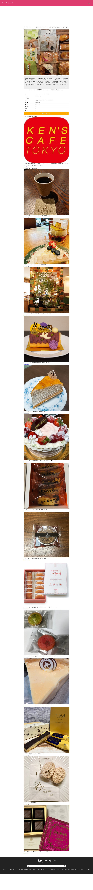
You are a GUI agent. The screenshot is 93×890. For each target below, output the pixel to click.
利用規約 (26, 869)
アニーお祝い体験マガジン (7, 2)
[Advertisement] (46, 15)
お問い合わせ (20, 869)
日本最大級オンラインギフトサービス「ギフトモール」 (79, 869)
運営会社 (4, 869)
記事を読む (26, 166)
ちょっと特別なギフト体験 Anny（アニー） (38, 869)
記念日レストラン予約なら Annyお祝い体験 (58, 869)
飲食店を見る (26, 217)
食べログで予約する (46, 113)
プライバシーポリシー (12, 869)
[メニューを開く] (88, 3)
